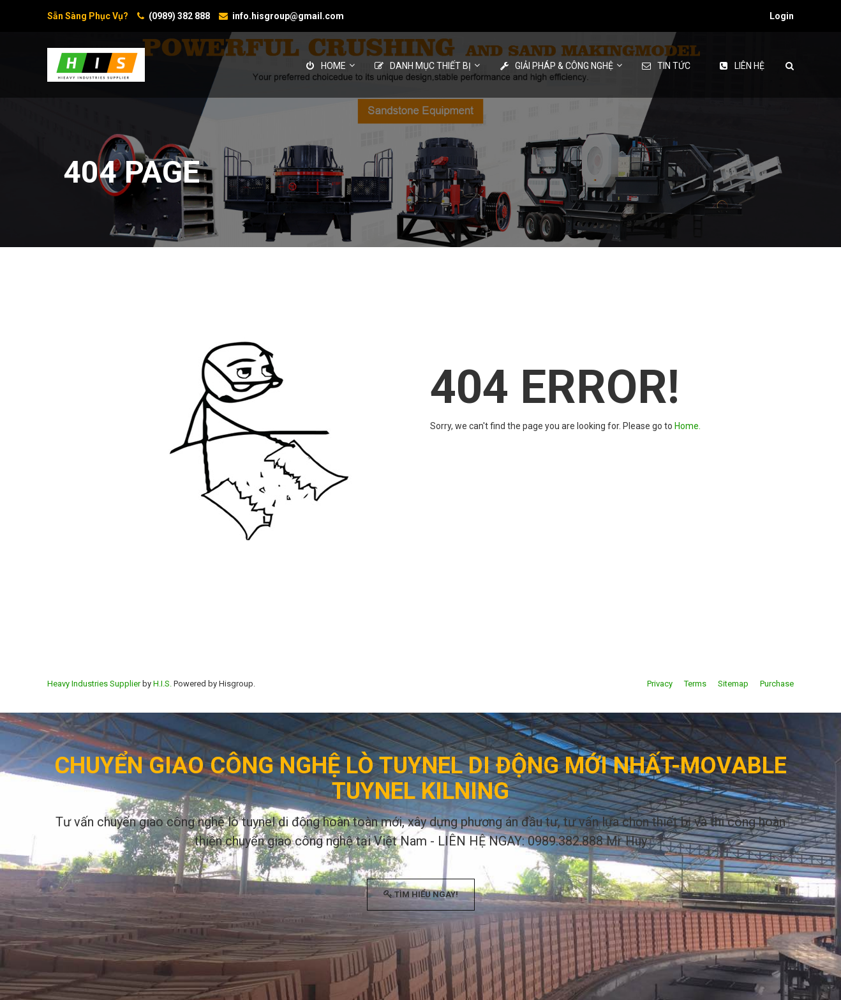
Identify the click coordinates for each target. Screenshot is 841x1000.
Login (782, 16)
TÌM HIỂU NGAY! (420, 894)
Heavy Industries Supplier (93, 683)
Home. (687, 426)
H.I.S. (162, 683)
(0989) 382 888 (179, 16)
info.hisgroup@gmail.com (288, 16)
